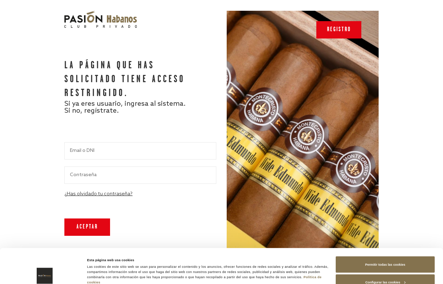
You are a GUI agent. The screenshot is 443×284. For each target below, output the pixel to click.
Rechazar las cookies (385, 267)
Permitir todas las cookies (385, 232)
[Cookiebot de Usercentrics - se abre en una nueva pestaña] (45, 272)
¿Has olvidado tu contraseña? (98, 194)
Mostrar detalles (99, 262)
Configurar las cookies (385, 249)
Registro (339, 30)
